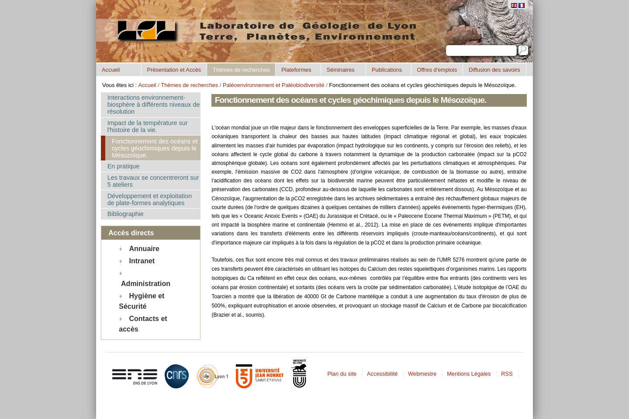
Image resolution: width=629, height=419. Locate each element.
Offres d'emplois (437, 69)
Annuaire (144, 248)
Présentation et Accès (174, 69)
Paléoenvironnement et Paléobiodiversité (274, 85)
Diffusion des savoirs (494, 69)
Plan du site (341, 373)
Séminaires (341, 69)
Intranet (142, 260)
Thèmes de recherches (241, 69)
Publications (387, 69)
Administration (145, 283)
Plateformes (296, 69)
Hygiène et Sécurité (141, 301)
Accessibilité (382, 373)
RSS (506, 373)
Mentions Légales (469, 373)
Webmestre (422, 373)
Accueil (111, 69)
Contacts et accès (143, 323)
